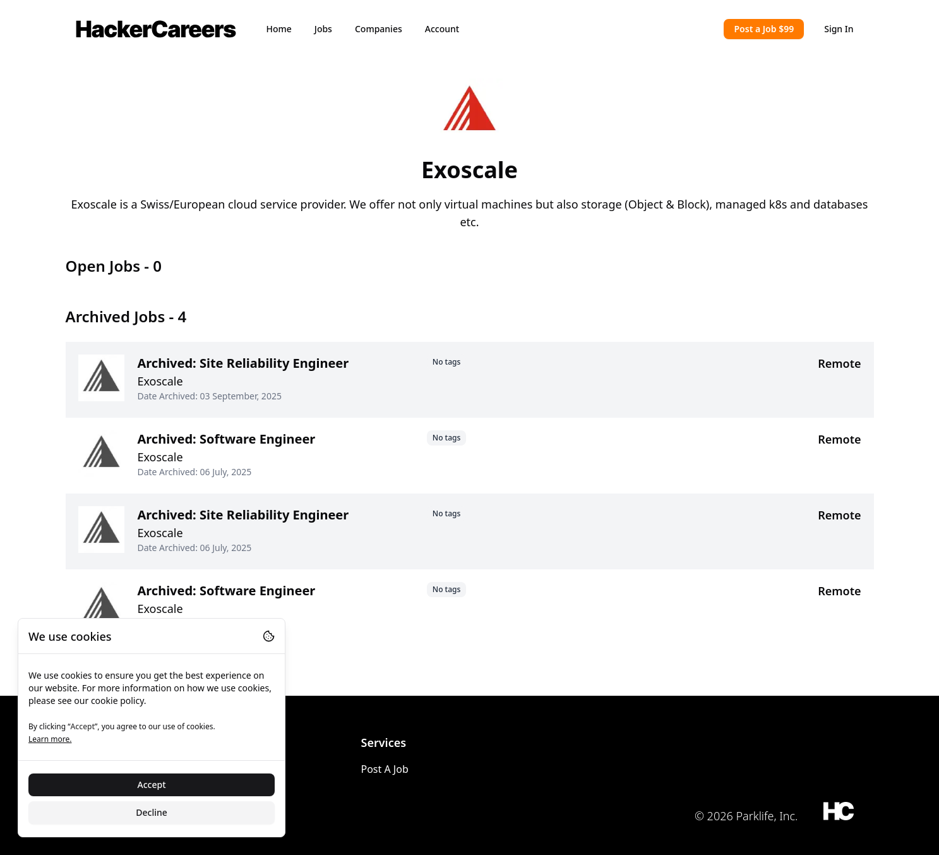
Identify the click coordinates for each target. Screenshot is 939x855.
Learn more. (49, 739)
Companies (378, 29)
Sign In (838, 29)
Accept (152, 785)
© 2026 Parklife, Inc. (746, 815)
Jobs (323, 29)
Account (442, 29)
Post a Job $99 (764, 29)
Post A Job (385, 769)
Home (279, 29)
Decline (151, 812)
